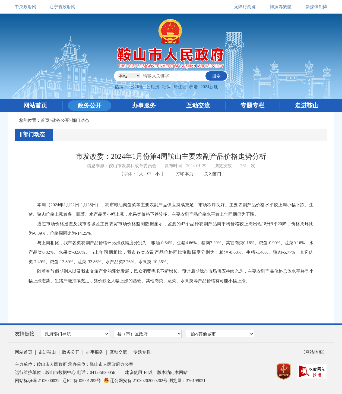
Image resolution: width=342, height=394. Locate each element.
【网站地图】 (314, 352)
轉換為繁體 (281, 6)
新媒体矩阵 (316, 6)
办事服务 (144, 105)
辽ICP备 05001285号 (82, 380)
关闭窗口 (212, 173)
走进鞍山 (307, 105)
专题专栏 (252, 105)
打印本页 (184, 173)
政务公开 (90, 105)
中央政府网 (25, 6)
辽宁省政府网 (62, 6)
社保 (166, 86)
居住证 (179, 86)
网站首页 (35, 105)
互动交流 (198, 105)
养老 (193, 86)
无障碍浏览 (245, 6)
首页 (45, 120)
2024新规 (209, 86)
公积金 (137, 86)
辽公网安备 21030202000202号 (136, 380)
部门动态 (80, 120)
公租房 (152, 86)
